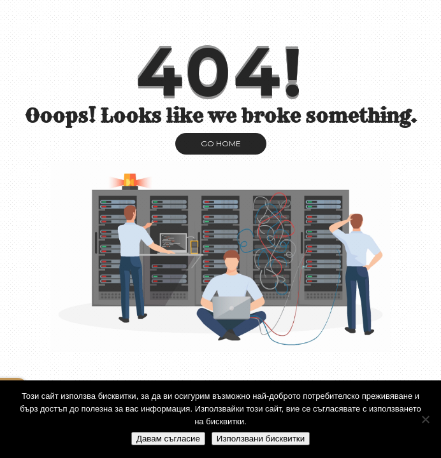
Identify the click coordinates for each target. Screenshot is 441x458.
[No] (425, 419)
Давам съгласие (168, 438)
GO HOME (221, 143)
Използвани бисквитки (261, 438)
